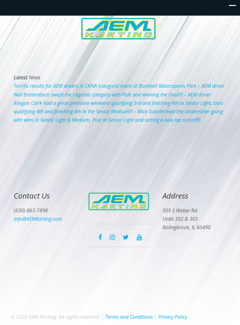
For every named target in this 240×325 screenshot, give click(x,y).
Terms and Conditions (129, 316)
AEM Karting (120, 28)
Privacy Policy (172, 316)
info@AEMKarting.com (38, 218)
